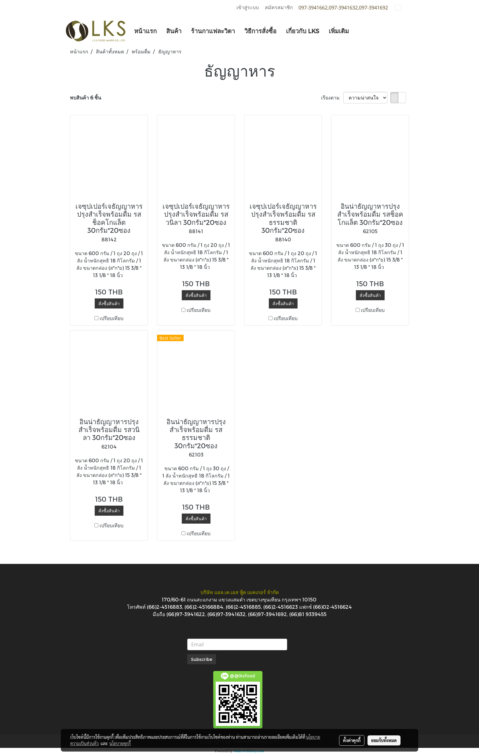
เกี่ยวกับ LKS (302, 30)
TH (402, 7)
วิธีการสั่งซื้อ (260, 30)
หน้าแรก (145, 30)
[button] (359, 30)
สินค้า (173, 30)
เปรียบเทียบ (111, 318)
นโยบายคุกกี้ (120, 743)
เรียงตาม (332, 97)
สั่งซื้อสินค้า (109, 303)
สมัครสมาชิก (279, 7)
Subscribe (201, 659)
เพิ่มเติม (339, 30)
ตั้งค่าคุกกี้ (351, 740)
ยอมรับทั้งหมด (384, 740)
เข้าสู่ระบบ (247, 7)
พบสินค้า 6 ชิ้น (85, 97)
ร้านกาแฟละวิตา (213, 30)
